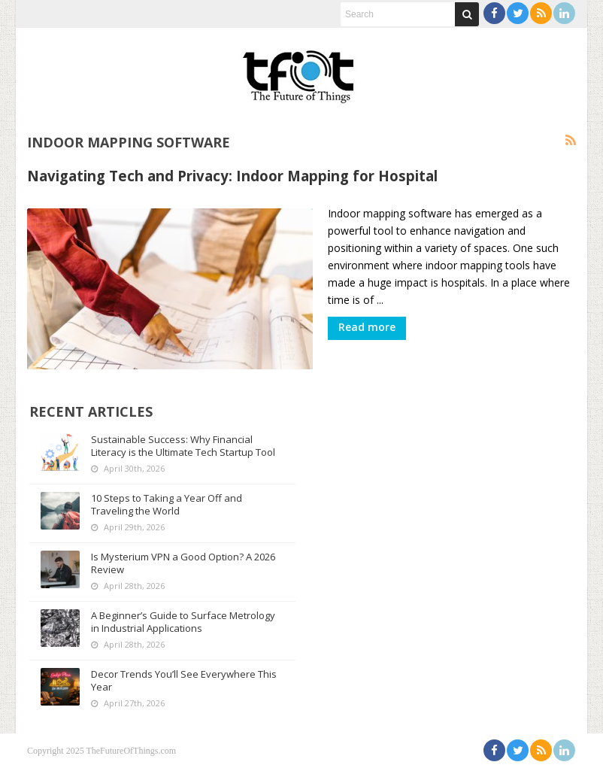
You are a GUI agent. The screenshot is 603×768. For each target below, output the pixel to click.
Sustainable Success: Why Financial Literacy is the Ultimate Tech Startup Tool (183, 446)
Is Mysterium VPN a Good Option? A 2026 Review (183, 563)
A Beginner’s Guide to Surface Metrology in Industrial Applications (183, 622)
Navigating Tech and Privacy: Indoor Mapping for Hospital (232, 175)
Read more (366, 327)
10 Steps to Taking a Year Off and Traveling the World (166, 504)
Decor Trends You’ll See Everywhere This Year (184, 680)
